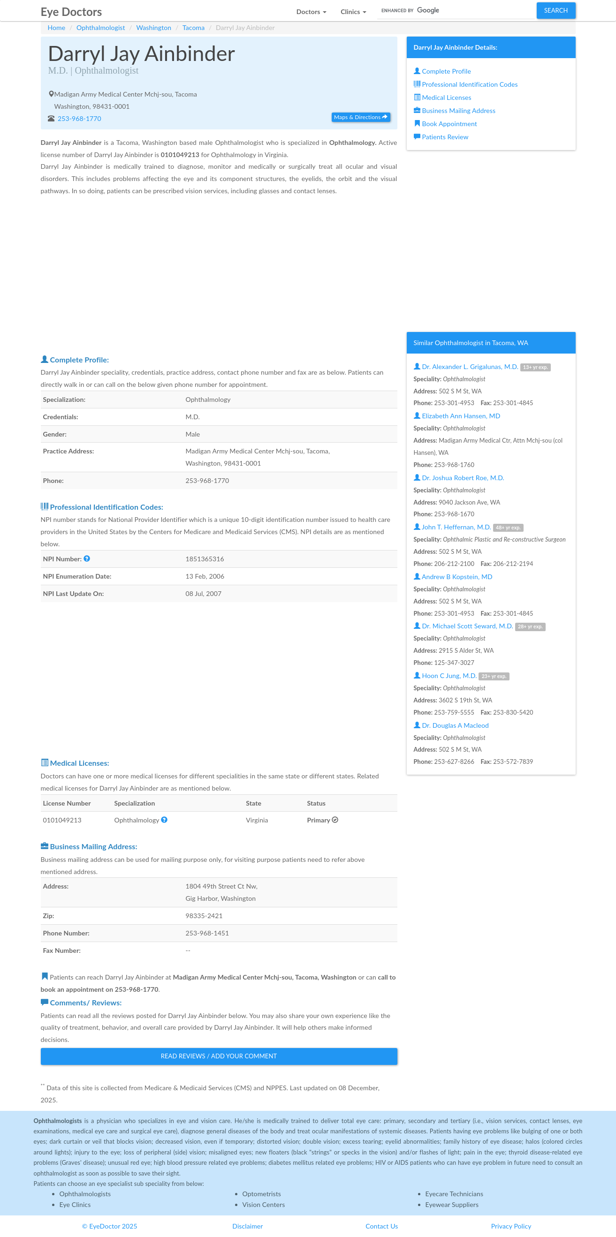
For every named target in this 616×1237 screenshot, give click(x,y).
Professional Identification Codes (466, 84)
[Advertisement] (219, 274)
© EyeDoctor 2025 (109, 1226)
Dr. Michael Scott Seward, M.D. (480, 626)
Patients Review (441, 137)
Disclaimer (247, 1226)
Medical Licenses (443, 97)
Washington (153, 27)
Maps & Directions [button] (361, 117)
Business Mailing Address (455, 110)
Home (57, 27)
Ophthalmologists (85, 1194)
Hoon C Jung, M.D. (462, 675)
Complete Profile (442, 71)
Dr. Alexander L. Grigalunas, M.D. (482, 366)
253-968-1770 (78, 118)
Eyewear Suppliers (452, 1204)
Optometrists (262, 1194)
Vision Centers (264, 1204)
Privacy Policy (511, 1226)
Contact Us (381, 1226)
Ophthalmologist (100, 27)
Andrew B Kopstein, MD (453, 577)
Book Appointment (445, 124)
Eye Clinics (75, 1204)
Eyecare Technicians (455, 1194)
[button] (311, 9)
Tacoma (194, 27)
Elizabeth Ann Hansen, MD (457, 416)
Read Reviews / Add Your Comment (219, 1056)
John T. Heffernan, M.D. (469, 527)
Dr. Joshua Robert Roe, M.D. (459, 478)
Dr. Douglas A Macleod (451, 725)
